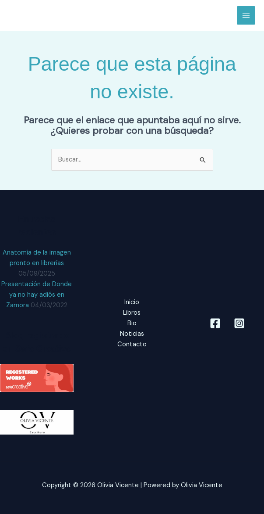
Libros (132, 313)
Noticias (132, 334)
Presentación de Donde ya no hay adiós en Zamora (36, 294)
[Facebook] (215, 323)
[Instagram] (239, 323)
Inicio (131, 302)
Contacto (132, 344)
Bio (132, 323)
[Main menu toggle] (246, 15)
